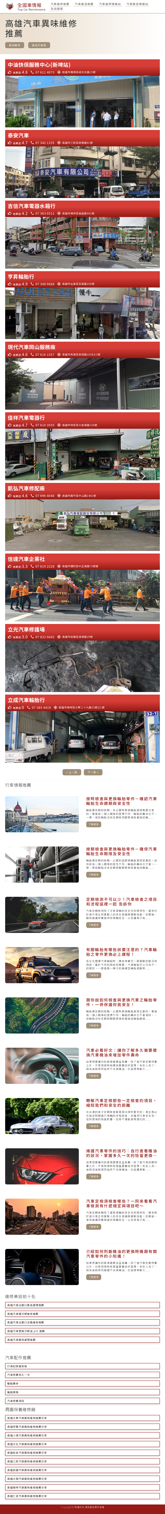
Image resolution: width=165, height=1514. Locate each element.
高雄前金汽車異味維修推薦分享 (27, 1453)
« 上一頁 (71, 772)
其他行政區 (39, 45)
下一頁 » (93, 772)
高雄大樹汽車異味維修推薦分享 (27, 1479)
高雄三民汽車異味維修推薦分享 (27, 1461)
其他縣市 (14, 45)
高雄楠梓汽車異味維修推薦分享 (27, 1487)
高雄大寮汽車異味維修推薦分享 (27, 1418)
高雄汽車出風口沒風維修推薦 (25, 1322)
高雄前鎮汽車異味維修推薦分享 (27, 1470)
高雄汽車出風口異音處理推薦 (25, 1305)
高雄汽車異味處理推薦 (21, 1340)
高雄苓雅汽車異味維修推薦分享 (27, 1427)
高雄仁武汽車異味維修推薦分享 (27, 1496)
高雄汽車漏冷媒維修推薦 (23, 1314)
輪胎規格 (13, 1392)
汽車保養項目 (15, 1401)
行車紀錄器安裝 (17, 1366)
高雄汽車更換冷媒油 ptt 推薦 (26, 1331)
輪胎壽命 (13, 1383)
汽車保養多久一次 (18, 1375)
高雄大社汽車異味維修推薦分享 (27, 1444)
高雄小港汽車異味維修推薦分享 (27, 1435)
